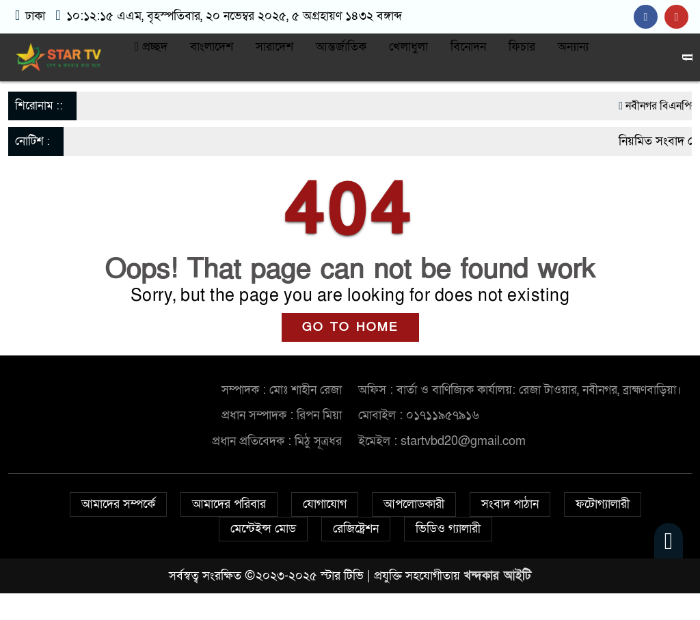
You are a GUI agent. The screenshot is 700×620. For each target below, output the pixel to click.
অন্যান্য (573, 47)
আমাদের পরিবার (229, 504)
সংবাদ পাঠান (510, 504)
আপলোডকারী (413, 504)
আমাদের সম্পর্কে (118, 504)
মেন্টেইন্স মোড (263, 529)
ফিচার (522, 47)
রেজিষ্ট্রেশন (356, 529)
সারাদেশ (274, 47)
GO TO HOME (350, 327)
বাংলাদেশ (211, 47)
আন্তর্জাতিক (341, 47)
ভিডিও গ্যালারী (448, 529)
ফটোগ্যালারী (603, 504)
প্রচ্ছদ (151, 47)
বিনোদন (468, 47)
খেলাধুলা (408, 47)
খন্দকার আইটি (497, 576)
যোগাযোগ (325, 504)
